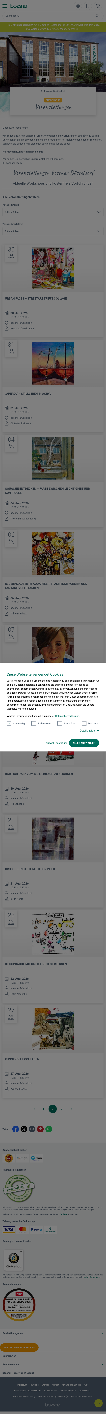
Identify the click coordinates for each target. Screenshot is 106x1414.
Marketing (90, 723)
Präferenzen (41, 723)
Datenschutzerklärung (67, 715)
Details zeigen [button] (89, 730)
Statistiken (66, 723)
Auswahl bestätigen (56, 742)
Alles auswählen (84, 743)
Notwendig (16, 723)
